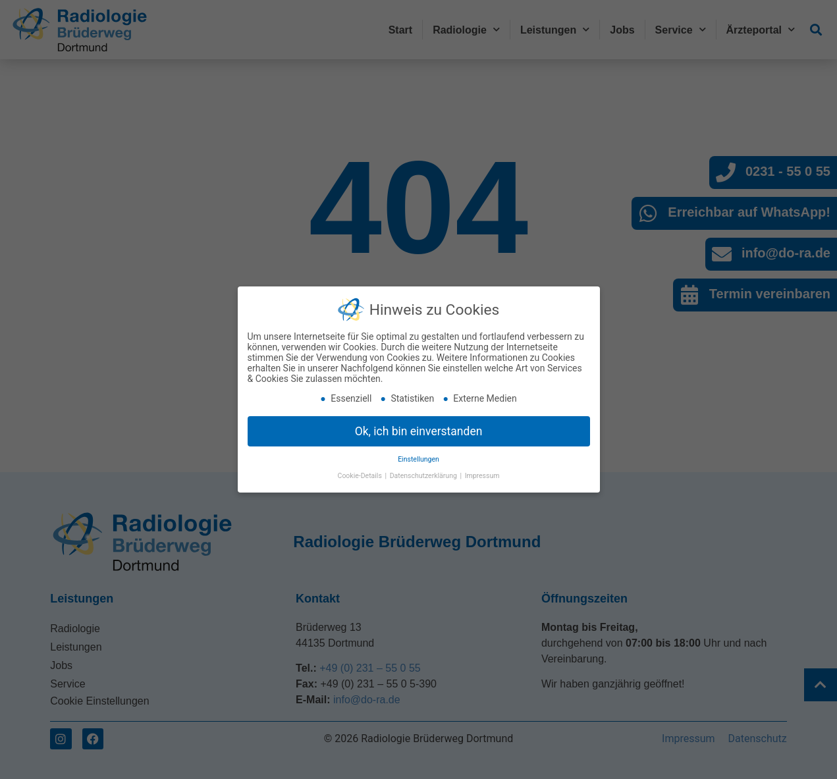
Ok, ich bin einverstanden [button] (419, 426)
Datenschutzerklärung (424, 470)
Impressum (482, 470)
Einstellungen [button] (418, 454)
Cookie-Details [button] (361, 470)
